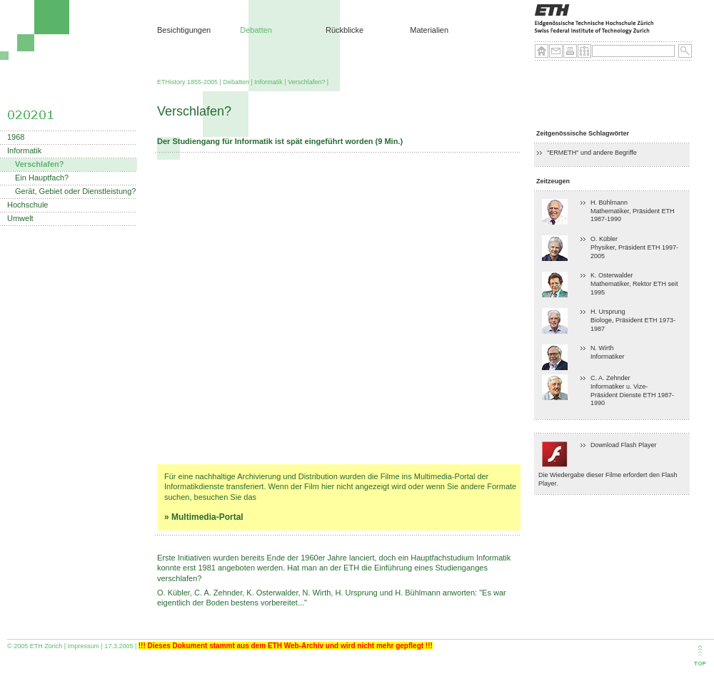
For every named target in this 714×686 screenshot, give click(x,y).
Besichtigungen (184, 30)
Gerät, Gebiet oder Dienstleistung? (75, 191)
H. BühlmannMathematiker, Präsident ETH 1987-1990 (632, 210)
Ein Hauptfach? (42, 178)
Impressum (84, 646)
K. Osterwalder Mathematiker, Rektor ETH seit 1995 (634, 283)
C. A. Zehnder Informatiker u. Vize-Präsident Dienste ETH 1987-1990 (632, 390)
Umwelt (20, 218)
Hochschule (27, 205)
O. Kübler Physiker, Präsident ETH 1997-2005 (634, 247)
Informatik (268, 82)
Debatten (256, 30)
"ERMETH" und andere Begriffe (592, 152)
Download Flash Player (623, 445)
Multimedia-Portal (207, 517)
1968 (15, 137)
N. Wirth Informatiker (607, 352)
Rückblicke (344, 30)
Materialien (429, 30)
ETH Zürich (46, 646)
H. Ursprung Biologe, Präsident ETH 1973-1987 (632, 320)
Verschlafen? (306, 82)
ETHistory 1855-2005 (187, 82)
